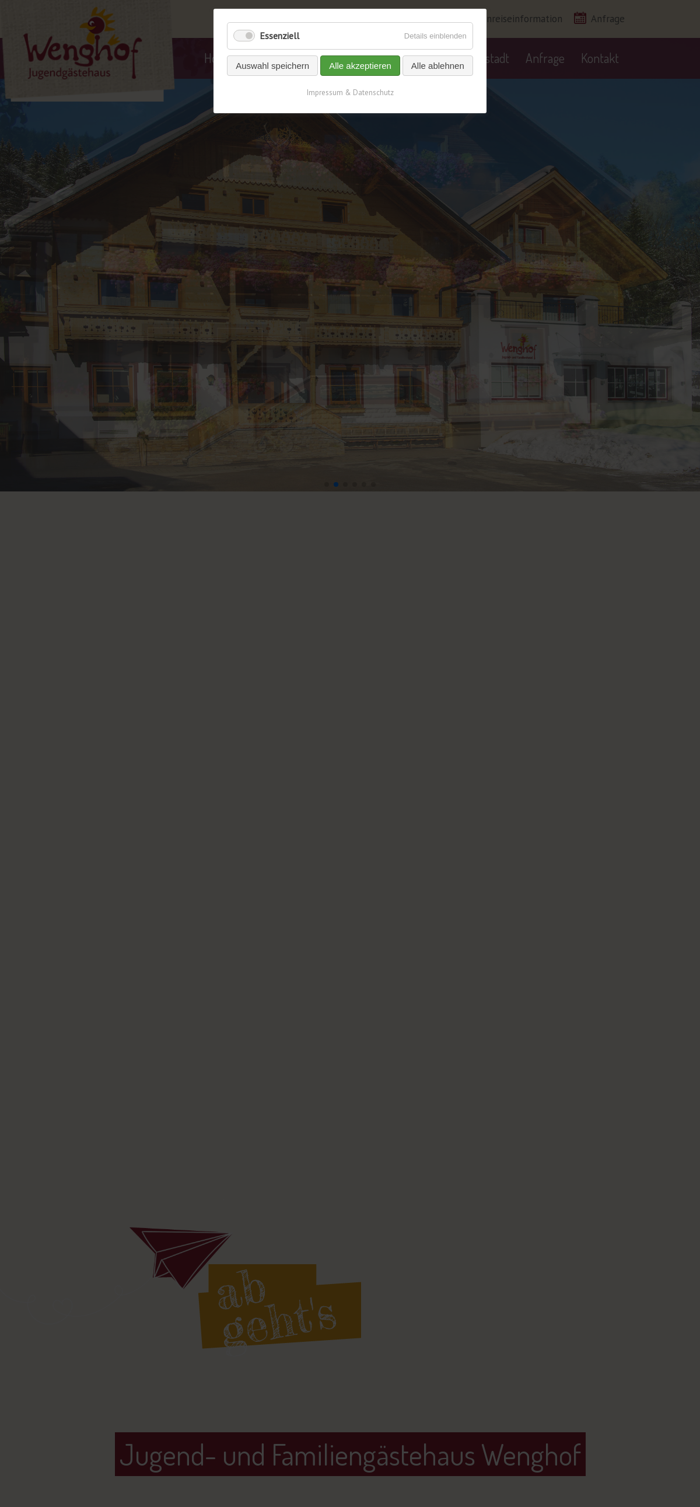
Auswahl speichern (272, 66)
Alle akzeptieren (360, 66)
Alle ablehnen (437, 66)
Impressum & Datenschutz (350, 92)
